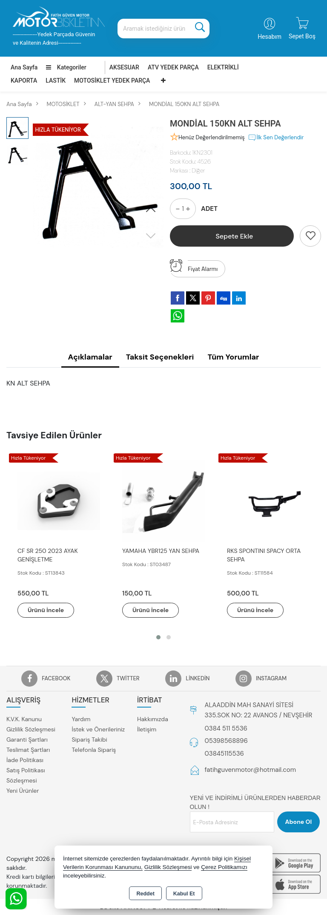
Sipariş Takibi (89, 739)
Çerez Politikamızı (224, 867)
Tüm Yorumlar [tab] (233, 357)
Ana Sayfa (24, 67)
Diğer (198, 170)
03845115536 (224, 753)
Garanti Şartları (27, 739)
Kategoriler (66, 67)
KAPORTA (24, 80)
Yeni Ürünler (22, 790)
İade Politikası (24, 760)
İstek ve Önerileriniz (98, 729)
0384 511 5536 (226, 728)
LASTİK (56, 80)
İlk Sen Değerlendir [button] (276, 137)
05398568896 (226, 741)
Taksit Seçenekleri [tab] (160, 357)
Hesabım (269, 36)
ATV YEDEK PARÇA (173, 67)
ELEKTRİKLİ (223, 67)
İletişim (146, 729)
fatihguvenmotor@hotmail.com (250, 769)
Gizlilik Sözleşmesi (30, 729)
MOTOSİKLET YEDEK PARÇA (112, 80)
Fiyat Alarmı (194, 266)
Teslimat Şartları (28, 750)
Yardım (81, 719)
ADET (209, 208)
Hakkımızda (152, 719)
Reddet (145, 894)
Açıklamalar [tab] (90, 357)
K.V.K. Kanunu (24, 719)
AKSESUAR (124, 67)
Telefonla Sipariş (94, 750)
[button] (151, 210)
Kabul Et (184, 894)
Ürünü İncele (47, 610)
